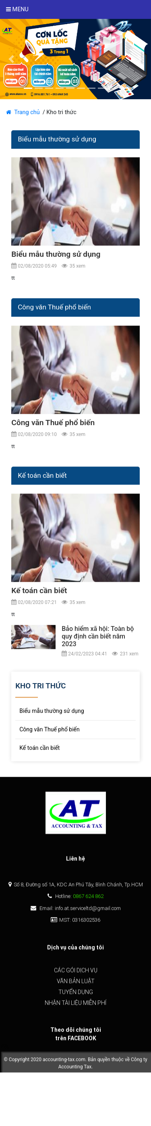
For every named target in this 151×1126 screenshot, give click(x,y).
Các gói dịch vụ (75, 973)
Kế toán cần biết (39, 597)
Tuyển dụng (75, 994)
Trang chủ (24, 112)
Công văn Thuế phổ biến (53, 429)
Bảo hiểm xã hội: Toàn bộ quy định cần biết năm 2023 (98, 643)
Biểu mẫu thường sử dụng (55, 261)
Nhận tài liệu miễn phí (75, 1005)
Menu (17, 9)
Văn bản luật (76, 983)
